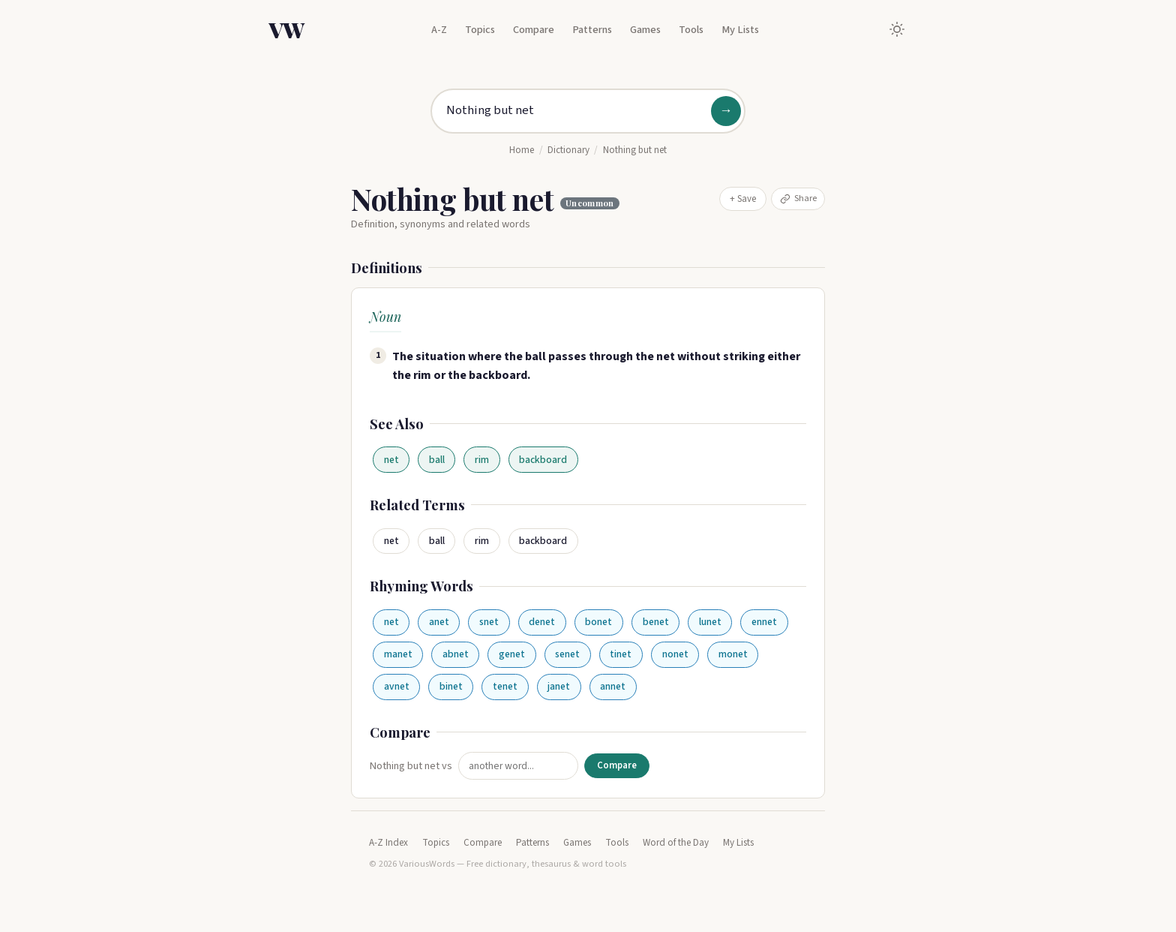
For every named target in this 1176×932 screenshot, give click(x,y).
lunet (710, 622)
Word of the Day (676, 842)
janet (559, 686)
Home (521, 150)
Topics (480, 30)
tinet (621, 654)
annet (613, 686)
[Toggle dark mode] (897, 29)
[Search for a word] (588, 111)
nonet (675, 654)
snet (489, 622)
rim (482, 459)
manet (398, 654)
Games (645, 30)
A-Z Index (388, 842)
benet (656, 622)
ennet (764, 622)
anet (439, 622)
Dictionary (569, 150)
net (391, 459)
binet (451, 686)
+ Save (743, 199)
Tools (691, 30)
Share (798, 198)
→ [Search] (726, 110)
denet (542, 622)
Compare (533, 30)
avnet (397, 686)
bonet (598, 622)
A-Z (439, 30)
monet (733, 654)
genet (512, 654)
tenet (505, 686)
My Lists (740, 30)
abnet (455, 654)
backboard (543, 459)
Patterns (592, 30)
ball (437, 459)
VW (286, 29)
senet (567, 654)
